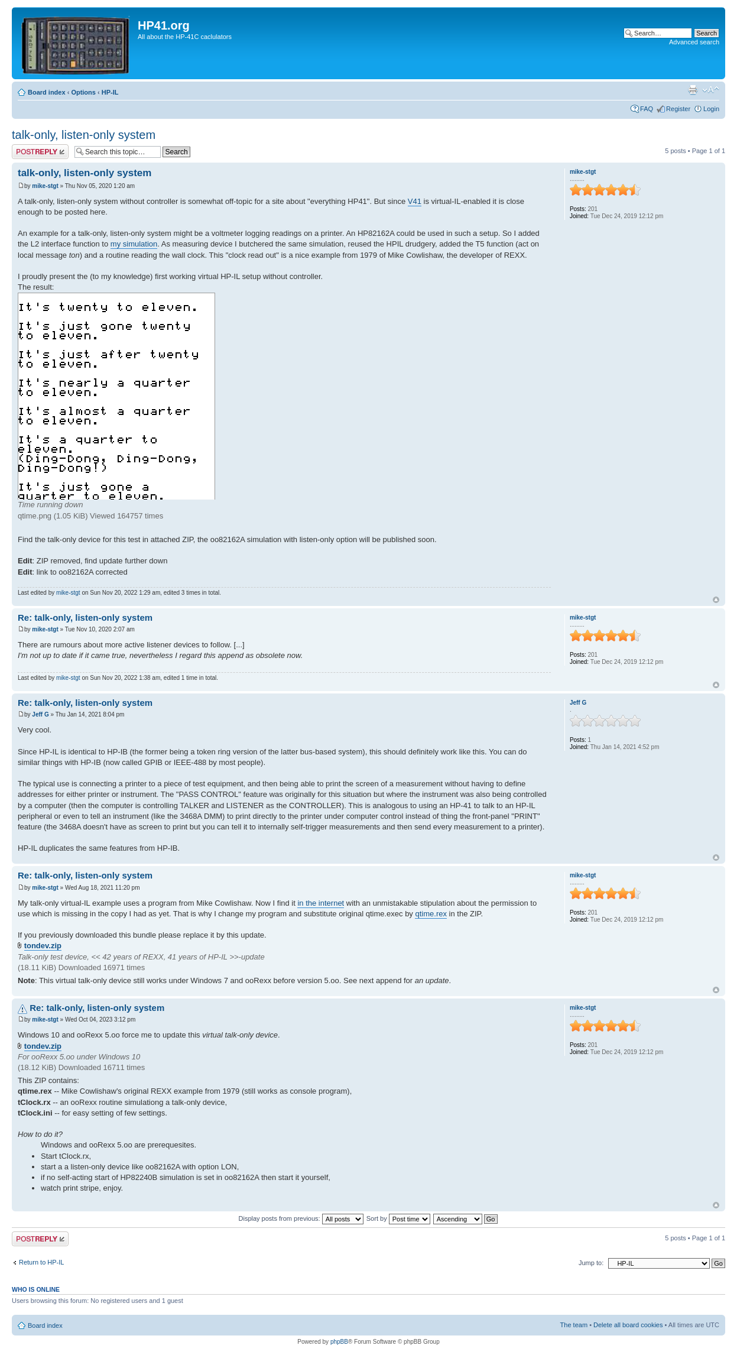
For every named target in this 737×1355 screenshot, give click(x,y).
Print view (692, 90)
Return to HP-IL (41, 1262)
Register (678, 108)
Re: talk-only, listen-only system (85, 617)
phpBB (339, 1341)
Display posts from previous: (301, 1218)
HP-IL (110, 92)
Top (716, 600)
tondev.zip (42, 945)
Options (83, 92)
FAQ (646, 108)
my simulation (134, 243)
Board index (47, 92)
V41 (414, 201)
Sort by (398, 1218)
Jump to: (591, 1262)
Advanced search (694, 42)
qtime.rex (430, 913)
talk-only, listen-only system (83, 134)
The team (573, 1324)
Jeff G (40, 714)
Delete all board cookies (628, 1324)
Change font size (710, 90)
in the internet (320, 903)
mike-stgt (45, 186)
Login (711, 108)
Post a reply (40, 151)
